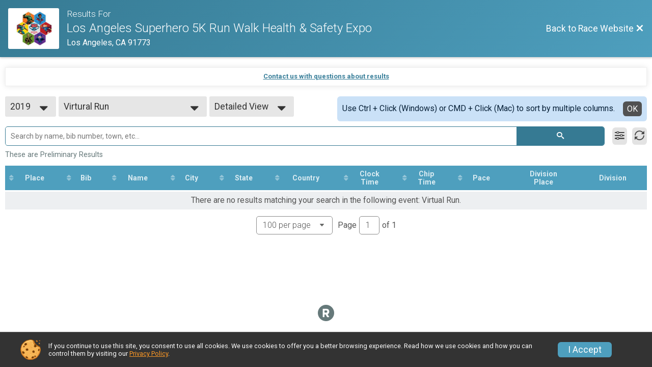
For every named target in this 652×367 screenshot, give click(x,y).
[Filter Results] (619, 136)
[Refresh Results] (639, 136)
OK (632, 109)
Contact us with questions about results (326, 76)
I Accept (585, 350)
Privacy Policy (148, 353)
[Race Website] (37, 28)
